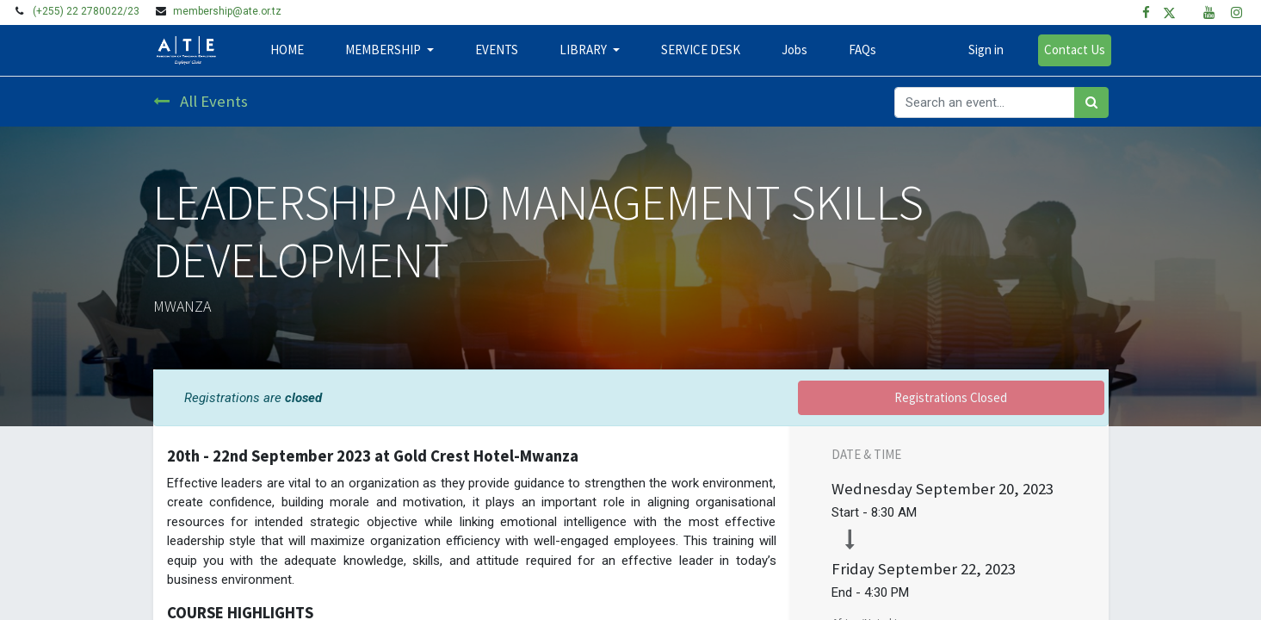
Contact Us (1072, 49)
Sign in (983, 49)
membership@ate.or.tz (227, 11)
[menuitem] (290, 50)
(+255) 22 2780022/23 (86, 11)
